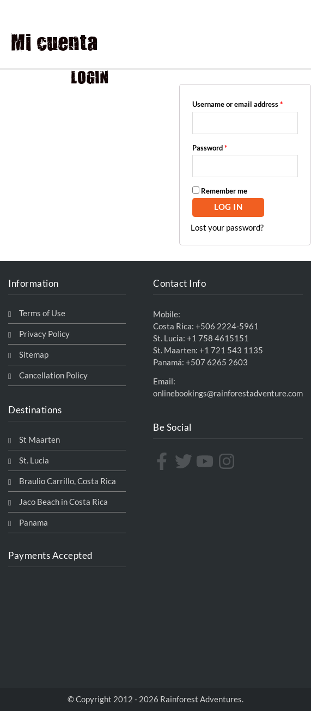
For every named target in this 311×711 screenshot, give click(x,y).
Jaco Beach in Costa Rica (63, 502)
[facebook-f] (163, 461)
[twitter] (185, 461)
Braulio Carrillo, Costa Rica (67, 481)
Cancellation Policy (53, 375)
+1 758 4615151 (218, 338)
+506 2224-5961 (227, 326)
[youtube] (206, 461)
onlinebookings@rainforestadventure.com (228, 393)
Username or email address (245, 103)
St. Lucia (34, 460)
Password (223, 146)
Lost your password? (227, 227)
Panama (33, 522)
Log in (228, 207)
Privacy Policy (44, 334)
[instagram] (228, 461)
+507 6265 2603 (217, 362)
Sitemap (33, 354)
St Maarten (39, 439)
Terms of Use (42, 313)
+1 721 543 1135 (231, 350)
